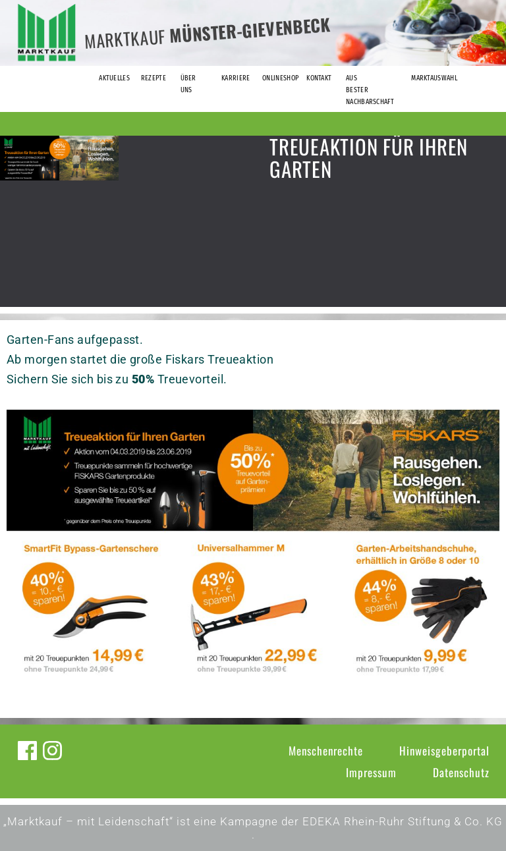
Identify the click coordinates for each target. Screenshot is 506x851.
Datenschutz (461, 772)
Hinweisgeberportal (444, 750)
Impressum (371, 772)
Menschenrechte (326, 750)
